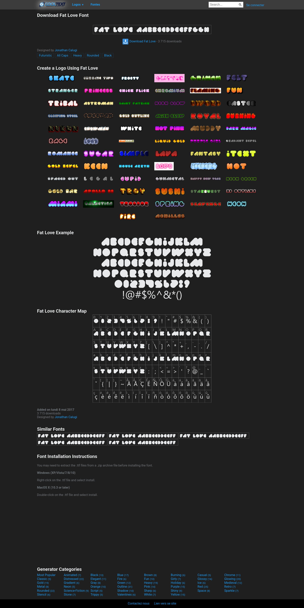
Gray (96, 583)
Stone (70, 594)
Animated (72, 575)
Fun (149, 579)
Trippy (97, 594)
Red (203, 586)
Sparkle (231, 591)
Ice (202, 583)
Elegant (98, 579)
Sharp (150, 591)
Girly (176, 579)
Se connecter (255, 5)
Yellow (178, 594)
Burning (178, 575)
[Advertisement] (18, 70)
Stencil (43, 594)
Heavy (77, 55)
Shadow (125, 591)
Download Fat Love (138, 41)
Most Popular (46, 575)
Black (108, 55)
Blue (123, 575)
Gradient (71, 583)
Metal (43, 586)
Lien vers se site (165, 603)
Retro (230, 586)
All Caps (62, 55)
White (150, 594)
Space (204, 591)
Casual (204, 575)
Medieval (233, 583)
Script (97, 591)
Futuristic (45, 55)
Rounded (93, 55)
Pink (149, 586)
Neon (69, 586)
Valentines (126, 594)
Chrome (232, 575)
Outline (124, 586)
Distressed (74, 579)
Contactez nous (138, 603)
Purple (178, 586)
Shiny (176, 591)
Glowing (232, 579)
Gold (43, 583)
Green (124, 583)
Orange (98, 586)
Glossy (205, 579)
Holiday (178, 583)
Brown (150, 575)
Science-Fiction (76, 591)
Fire (121, 579)
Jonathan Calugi (66, 50)
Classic (44, 579)
